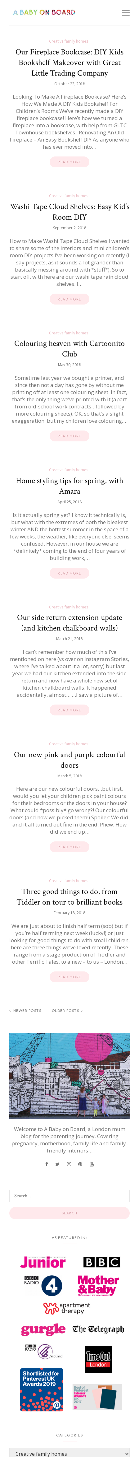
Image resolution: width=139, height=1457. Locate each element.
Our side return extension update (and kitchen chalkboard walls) (69, 622)
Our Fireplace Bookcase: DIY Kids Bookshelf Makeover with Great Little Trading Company (69, 62)
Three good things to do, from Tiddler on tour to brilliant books (69, 896)
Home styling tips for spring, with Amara (69, 485)
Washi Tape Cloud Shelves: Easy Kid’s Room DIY (69, 211)
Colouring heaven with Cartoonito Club (69, 348)
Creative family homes (68, 41)
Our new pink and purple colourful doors (69, 759)
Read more (69, 162)
